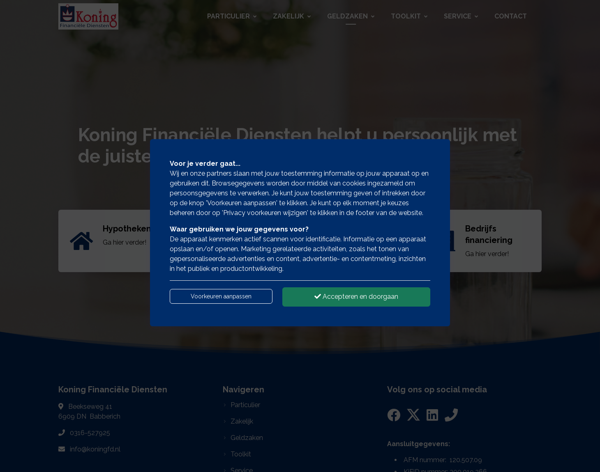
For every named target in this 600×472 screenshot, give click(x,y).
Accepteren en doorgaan (356, 296)
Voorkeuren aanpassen (221, 296)
